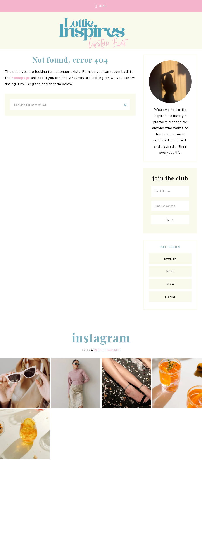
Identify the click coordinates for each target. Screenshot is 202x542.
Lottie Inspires (101, 32)
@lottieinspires (107, 350)
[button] (101, 6)
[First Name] (170, 191)
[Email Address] (170, 205)
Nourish (170, 258)
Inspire (170, 296)
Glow (170, 284)
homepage (21, 78)
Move (170, 271)
